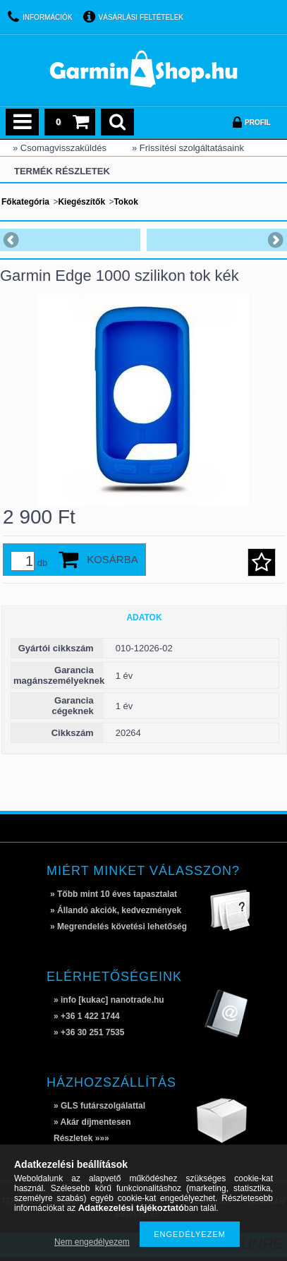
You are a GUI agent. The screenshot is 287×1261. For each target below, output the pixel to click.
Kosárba (112, 559)
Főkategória (25, 202)
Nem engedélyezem (92, 1242)
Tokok (126, 202)
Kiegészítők (81, 202)
